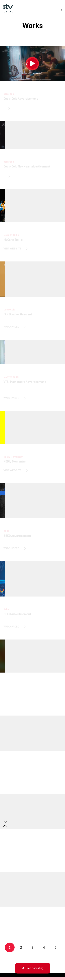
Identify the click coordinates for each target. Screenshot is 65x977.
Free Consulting (32, 968)
